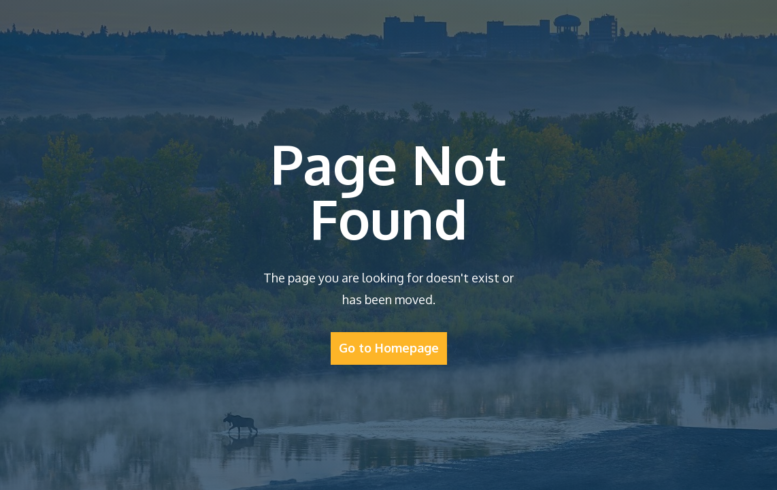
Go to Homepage (389, 347)
